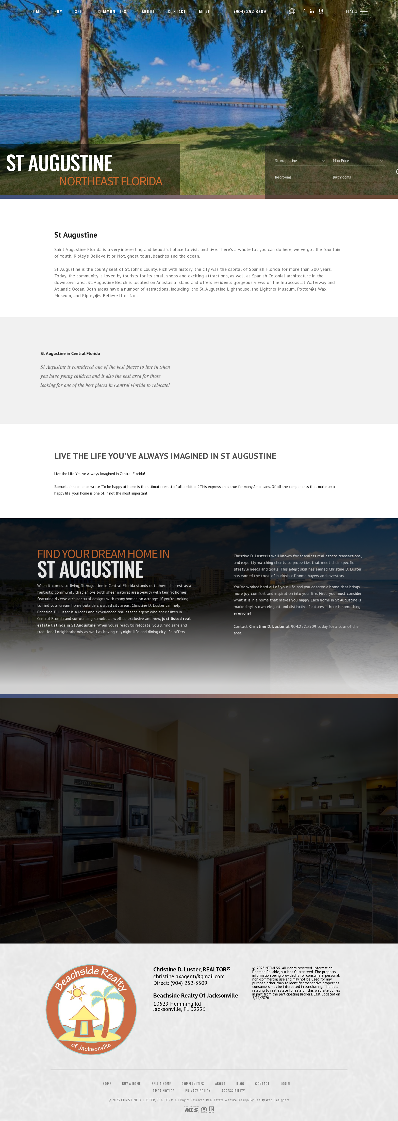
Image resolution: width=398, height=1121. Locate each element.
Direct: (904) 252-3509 (180, 982)
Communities (112, 11)
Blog (240, 1084)
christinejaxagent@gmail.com (189, 976)
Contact (177, 11)
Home (36, 11)
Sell (80, 11)
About (147, 11)
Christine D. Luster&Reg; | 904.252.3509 (252, 11)
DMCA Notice (163, 1091)
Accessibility (233, 1091)
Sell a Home (161, 1084)
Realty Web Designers (272, 1100)
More (204, 11)
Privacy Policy (198, 1091)
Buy (58, 11)
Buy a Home (131, 1084)
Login (285, 1084)
